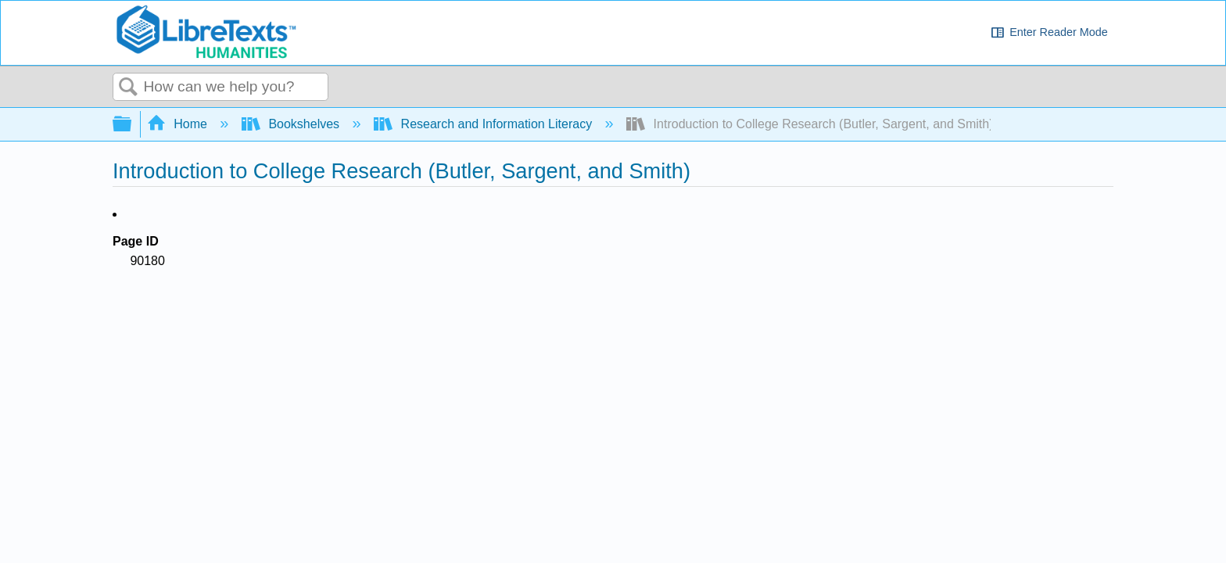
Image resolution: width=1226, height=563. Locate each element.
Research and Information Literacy (484, 124)
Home (179, 124)
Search (128, 87)
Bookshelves (292, 124)
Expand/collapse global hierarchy (132, 124)
